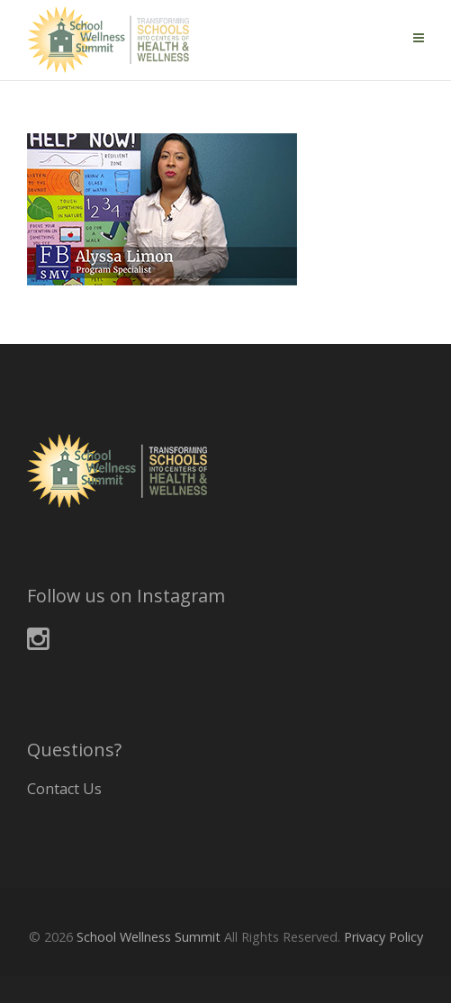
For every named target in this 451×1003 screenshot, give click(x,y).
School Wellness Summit (149, 936)
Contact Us (64, 789)
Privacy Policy (383, 936)
